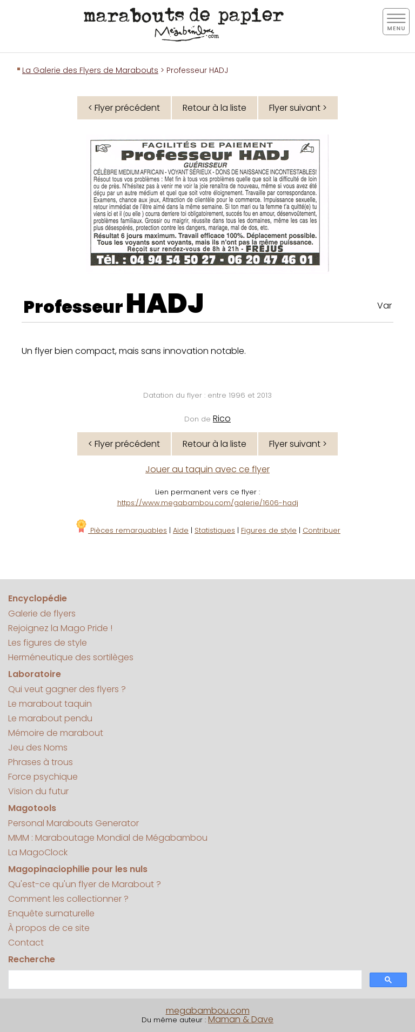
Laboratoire (34, 674)
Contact (26, 942)
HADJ (165, 304)
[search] (184, 980)
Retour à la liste (214, 108)
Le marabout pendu (50, 718)
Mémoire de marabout (55, 733)
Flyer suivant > (298, 108)
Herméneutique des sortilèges (70, 657)
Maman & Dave (240, 1019)
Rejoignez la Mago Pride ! (60, 628)
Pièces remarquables (121, 530)
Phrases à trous (40, 762)
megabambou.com (208, 1010)
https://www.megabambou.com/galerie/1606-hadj (207, 503)
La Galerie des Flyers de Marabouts (90, 70)
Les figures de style (47, 642)
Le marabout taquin (50, 704)
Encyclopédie (37, 598)
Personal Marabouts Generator (73, 823)
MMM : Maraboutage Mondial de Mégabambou (108, 838)
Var (384, 305)
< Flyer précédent (124, 108)
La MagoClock (38, 852)
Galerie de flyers (42, 613)
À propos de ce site (49, 928)
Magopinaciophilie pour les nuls (78, 869)
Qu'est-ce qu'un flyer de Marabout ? (84, 884)
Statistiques (215, 530)
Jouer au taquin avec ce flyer (207, 469)
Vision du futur (38, 791)
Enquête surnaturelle (51, 913)
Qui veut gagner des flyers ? (67, 689)
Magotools (32, 808)
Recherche (31, 959)
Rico (222, 418)
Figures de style (269, 530)
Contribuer (321, 530)
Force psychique (43, 776)
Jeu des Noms (38, 747)
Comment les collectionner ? (68, 899)
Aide (181, 530)
